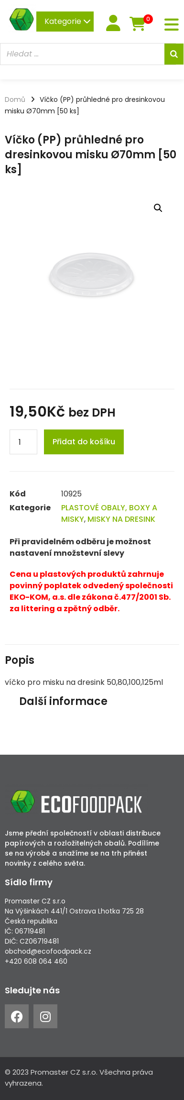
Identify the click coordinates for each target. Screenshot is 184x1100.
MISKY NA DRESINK (121, 519)
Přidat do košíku (84, 441)
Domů (15, 99)
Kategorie (67, 21)
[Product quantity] (23, 441)
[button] (158, 208)
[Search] (174, 54)
